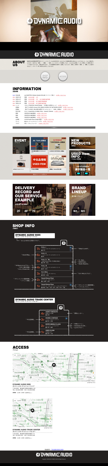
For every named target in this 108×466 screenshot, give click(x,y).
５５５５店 (31, 97)
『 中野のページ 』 (78, 324)
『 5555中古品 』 (82, 262)
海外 (75, 211)
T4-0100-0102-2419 (57, 449)
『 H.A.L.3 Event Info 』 (24, 269)
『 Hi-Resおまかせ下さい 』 (22, 265)
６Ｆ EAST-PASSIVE (41, 101)
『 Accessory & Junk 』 (80, 325)
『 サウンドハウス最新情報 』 (22, 279)
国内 (83, 211)
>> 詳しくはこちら (61, 95)
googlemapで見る (91, 382)
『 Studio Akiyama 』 (83, 264)
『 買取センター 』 (78, 313)
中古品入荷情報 (80, 156)
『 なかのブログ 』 (78, 327)
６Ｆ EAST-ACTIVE (45, 99)
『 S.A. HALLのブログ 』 (84, 273)
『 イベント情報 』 (25, 280)
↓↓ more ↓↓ (54, 127)
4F (26, 211)
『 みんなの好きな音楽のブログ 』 (29, 240)
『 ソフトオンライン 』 (84, 287)
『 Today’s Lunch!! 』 (83, 248)
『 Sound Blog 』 (26, 255)
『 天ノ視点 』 (81, 260)
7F (34, 211)
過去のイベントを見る (39, 174)
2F (18, 211)
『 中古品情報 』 (30, 319)
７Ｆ (37, 97)
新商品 (80, 143)
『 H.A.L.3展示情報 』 (24, 267)
